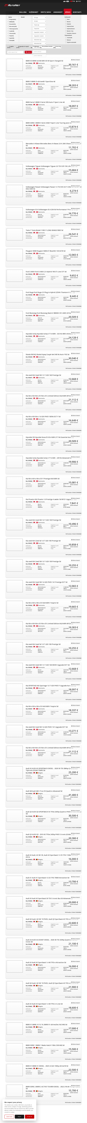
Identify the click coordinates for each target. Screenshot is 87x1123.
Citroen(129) (12, 33)
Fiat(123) (11, 35)
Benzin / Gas (70, 31)
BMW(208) (11, 21)
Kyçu (78, 1)
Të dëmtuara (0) (35, 47)
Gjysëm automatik (71, 42)
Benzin (68, 21)
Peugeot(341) (12, 19)
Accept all (29, 1116)
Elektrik (69, 24)
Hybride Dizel (70, 26)
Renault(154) (12, 24)
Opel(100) (11, 38)
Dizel (68, 19)
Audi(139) (11, 31)
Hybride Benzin (71, 28)
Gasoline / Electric (71, 33)
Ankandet (58, 12)
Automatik (69, 37)
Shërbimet (33, 12)
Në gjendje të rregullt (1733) (22, 47)
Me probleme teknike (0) (46, 47)
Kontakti (77, 12)
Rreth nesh (46, 12)
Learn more (9, 1116)
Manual (69, 40)
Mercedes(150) (13, 26)
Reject (19, 1116)
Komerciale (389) (57, 47)
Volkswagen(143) (13, 28)
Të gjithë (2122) (10, 47)
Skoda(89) (11, 40)
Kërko (67, 12)
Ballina (23, 12)
